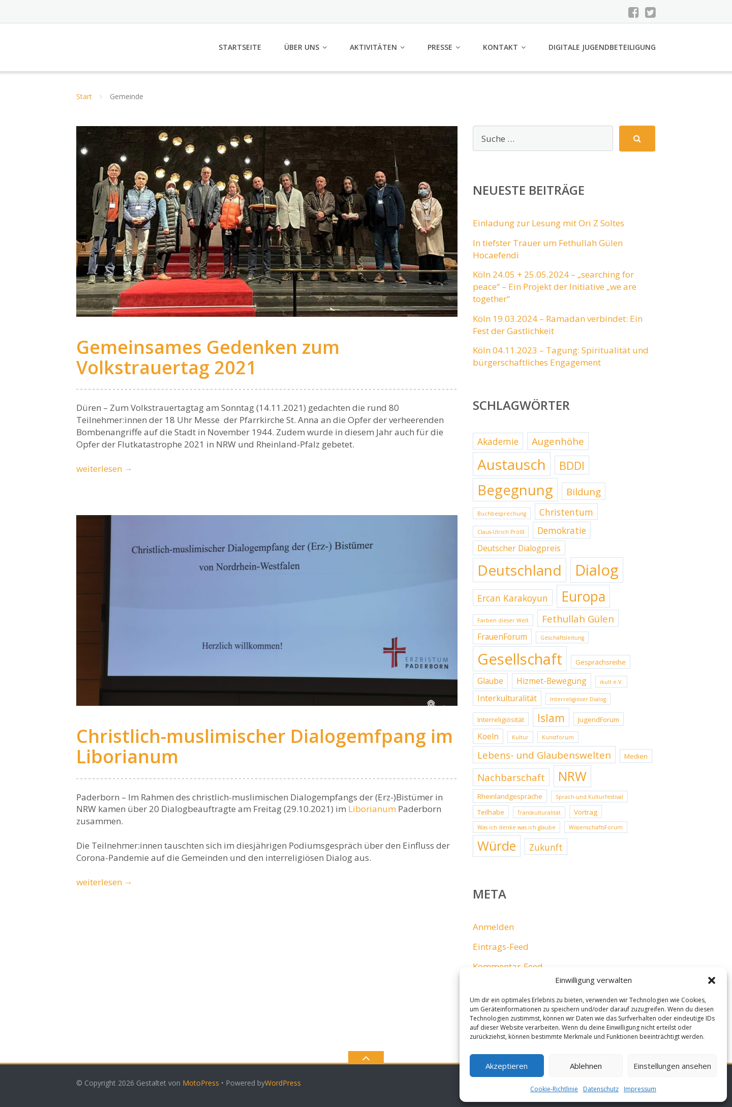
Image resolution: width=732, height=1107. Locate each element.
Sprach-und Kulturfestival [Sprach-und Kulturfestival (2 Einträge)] (589, 796)
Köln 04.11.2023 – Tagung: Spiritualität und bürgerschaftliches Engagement (561, 356)
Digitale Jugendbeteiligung (602, 47)
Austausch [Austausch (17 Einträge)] (511, 464)
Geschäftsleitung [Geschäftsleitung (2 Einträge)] (562, 637)
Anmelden (493, 927)
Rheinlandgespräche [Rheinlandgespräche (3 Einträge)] (509, 796)
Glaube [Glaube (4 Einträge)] (490, 680)
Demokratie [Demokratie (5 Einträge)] (561, 530)
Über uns (301, 47)
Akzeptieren (506, 1066)
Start (84, 96)
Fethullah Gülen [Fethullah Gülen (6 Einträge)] (578, 618)
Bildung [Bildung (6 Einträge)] (583, 491)
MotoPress (200, 1083)
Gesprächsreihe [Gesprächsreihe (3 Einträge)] (600, 662)
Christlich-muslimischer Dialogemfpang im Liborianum (264, 746)
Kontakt (500, 47)
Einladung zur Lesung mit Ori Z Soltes (548, 223)
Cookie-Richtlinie (554, 1089)
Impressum (640, 1089)
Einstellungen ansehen (672, 1066)
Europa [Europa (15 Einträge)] (583, 596)
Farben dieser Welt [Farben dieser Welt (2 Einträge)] (503, 620)
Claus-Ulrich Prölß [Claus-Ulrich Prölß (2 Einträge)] (500, 531)
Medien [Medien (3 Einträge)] (636, 756)
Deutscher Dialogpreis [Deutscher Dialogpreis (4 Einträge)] (519, 548)
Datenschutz (601, 1089)
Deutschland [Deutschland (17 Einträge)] (519, 570)
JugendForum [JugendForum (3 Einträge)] (598, 719)
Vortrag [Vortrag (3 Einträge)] (585, 812)
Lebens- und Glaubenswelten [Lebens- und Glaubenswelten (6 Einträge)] (544, 755)
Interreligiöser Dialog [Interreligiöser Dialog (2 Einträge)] (578, 699)
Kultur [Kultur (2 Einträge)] (520, 737)
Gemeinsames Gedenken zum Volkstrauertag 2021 (208, 357)
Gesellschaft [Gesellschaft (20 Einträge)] (519, 659)
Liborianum (372, 809)
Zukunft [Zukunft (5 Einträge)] (546, 847)
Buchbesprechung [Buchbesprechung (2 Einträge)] (501, 513)
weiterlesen (104, 468)
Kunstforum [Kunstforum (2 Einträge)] (558, 737)
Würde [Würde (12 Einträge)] (496, 845)
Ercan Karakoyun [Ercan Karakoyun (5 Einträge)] (512, 598)
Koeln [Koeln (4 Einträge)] (488, 736)
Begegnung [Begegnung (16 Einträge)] (515, 490)
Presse (440, 47)
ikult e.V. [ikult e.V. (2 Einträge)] (611, 681)
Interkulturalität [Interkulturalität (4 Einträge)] (507, 698)
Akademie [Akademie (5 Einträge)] (497, 441)
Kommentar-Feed (508, 966)
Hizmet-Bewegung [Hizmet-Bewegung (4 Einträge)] (551, 680)
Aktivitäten (373, 47)
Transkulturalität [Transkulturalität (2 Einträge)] (539, 812)
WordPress (283, 1083)
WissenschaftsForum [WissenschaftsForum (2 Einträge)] (596, 827)
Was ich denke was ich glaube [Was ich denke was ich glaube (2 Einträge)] (516, 827)
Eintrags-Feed (501, 946)
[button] (712, 980)
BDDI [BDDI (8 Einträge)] (572, 465)
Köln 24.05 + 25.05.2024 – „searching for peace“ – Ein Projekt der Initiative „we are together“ (554, 286)
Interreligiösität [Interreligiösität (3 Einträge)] (500, 719)
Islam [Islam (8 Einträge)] (551, 717)
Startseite (240, 47)
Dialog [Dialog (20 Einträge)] (597, 570)
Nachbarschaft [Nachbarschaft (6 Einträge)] (511, 777)
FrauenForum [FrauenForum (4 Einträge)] (502, 636)
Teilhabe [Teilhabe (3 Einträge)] (490, 812)
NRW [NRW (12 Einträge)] (572, 776)
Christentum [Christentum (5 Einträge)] (566, 512)
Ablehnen (586, 1066)
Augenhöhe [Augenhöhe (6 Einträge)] (558, 441)
